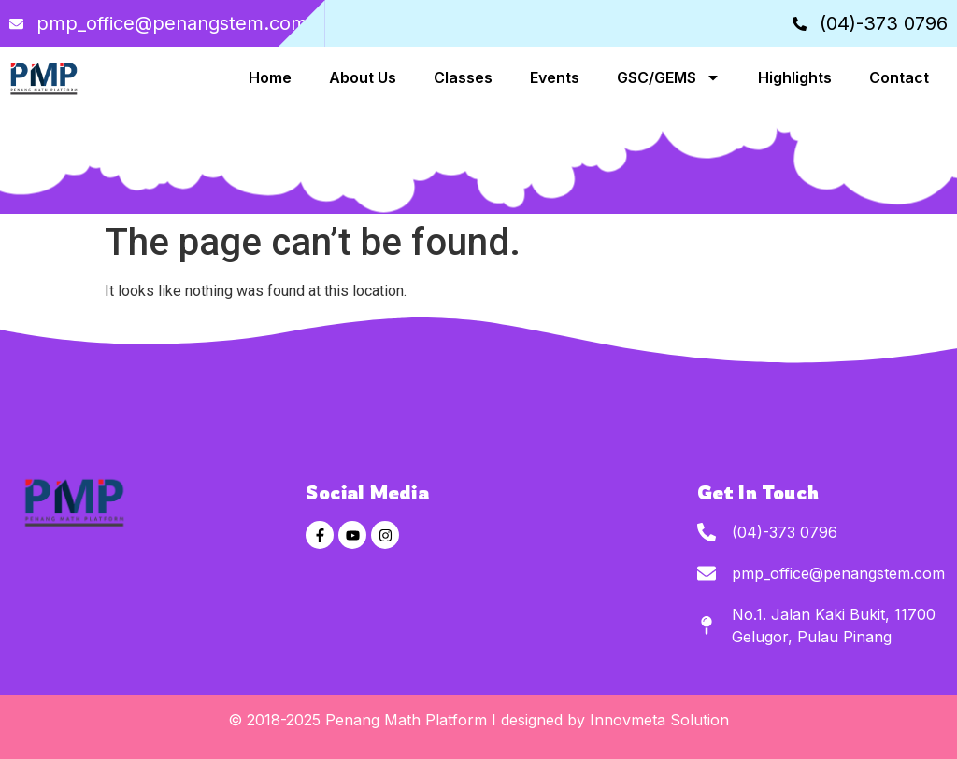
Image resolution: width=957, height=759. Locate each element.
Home (270, 77)
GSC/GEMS (669, 77)
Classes (463, 77)
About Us (362, 77)
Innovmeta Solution (659, 719)
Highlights (795, 77)
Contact (899, 77)
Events (554, 77)
